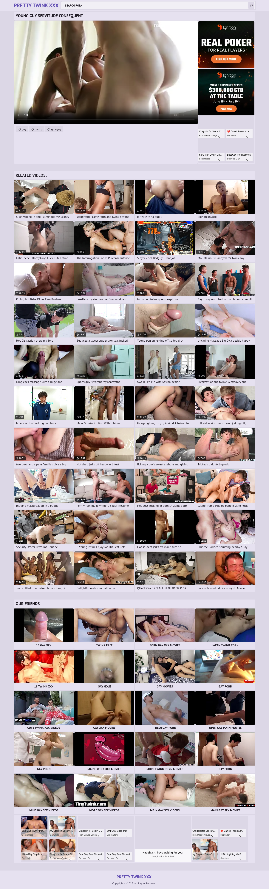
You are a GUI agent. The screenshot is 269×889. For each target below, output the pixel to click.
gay (24, 129)
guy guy (56, 129)
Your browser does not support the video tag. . (106, 72)
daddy (39, 129)
